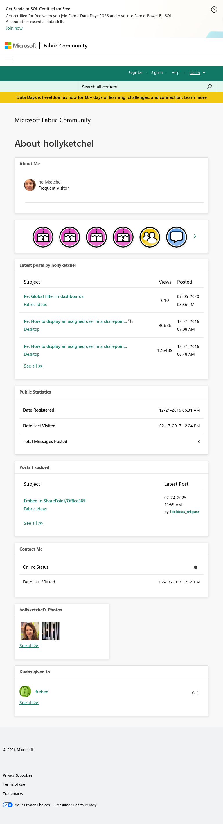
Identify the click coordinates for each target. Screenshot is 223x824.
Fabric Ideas (35, 304)
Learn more (195, 97)
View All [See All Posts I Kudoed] (33, 523)
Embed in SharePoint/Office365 (54, 500)
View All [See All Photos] (29, 645)
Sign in (157, 72)
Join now (14, 28)
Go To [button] (195, 72)
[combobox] (147, 86)
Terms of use (14, 784)
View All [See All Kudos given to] (29, 702)
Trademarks (13, 793)
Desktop (32, 329)
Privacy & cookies (18, 775)
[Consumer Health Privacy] (75, 805)
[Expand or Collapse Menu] (8, 60)
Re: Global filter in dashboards (53, 296)
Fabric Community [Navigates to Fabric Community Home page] (65, 45)
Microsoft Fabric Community (53, 119)
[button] (30, 631)
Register (135, 72)
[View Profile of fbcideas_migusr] (184, 511)
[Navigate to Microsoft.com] (20, 45)
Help (175, 72)
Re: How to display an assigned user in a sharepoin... (76, 321)
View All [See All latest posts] (33, 366)
